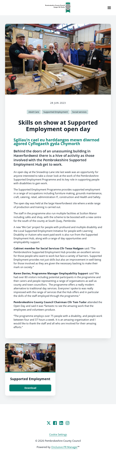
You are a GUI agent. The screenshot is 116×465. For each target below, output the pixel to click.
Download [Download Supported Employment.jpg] (30, 387)
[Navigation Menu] (109, 8)
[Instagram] (67, 423)
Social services (79, 111)
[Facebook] (55, 423)
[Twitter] (49, 423)
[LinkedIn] (61, 423)
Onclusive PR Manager (64, 447)
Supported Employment (55, 111)
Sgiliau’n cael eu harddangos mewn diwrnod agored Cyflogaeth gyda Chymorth (56, 141)
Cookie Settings (58, 434)
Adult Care (33, 111)
